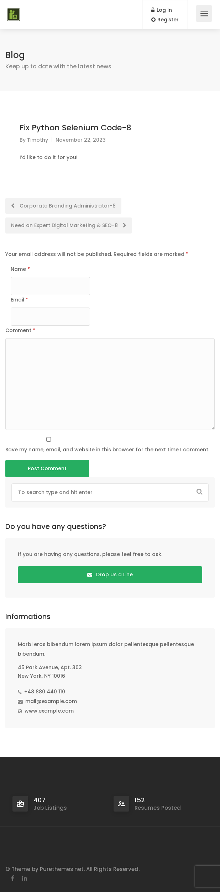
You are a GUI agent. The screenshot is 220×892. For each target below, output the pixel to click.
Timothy (37, 139)
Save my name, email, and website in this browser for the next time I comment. (107, 449)
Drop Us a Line (110, 574)
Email (19, 299)
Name (20, 269)
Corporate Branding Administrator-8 (63, 205)
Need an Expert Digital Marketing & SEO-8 (68, 225)
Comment (20, 330)
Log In (161, 10)
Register (165, 19)
